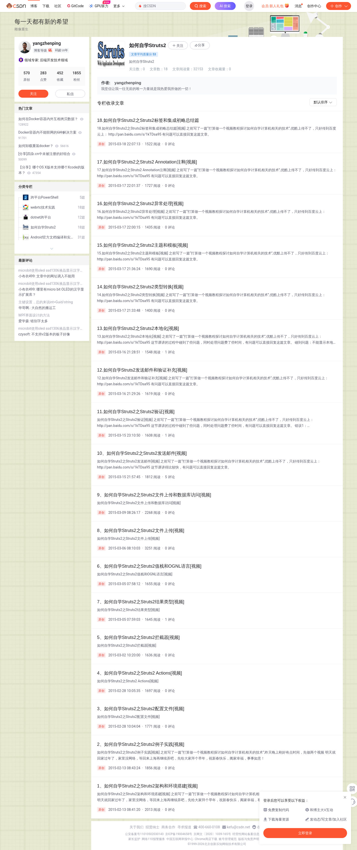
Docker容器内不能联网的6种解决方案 (50, 135)
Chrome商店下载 (206, 839)
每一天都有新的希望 (41, 21)
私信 (70, 94)
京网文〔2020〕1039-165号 (212, 834)
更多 (118, 6)
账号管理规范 (228, 839)
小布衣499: (27, 276)
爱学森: (24, 321)
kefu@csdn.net (238, 827)
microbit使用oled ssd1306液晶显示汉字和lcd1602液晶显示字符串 (51, 270)
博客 (33, 6)
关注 (33, 94)
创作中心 (314, 6)
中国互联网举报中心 (179, 839)
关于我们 (136, 827)
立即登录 (305, 833)
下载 (45, 6)
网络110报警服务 (153, 839)
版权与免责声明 (248, 839)
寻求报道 (184, 827)
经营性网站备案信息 (245, 834)
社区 (57, 6)
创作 (338, 6)
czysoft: (24, 334)
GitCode (75, 5)
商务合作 (168, 827)
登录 (249, 6)
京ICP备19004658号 (178, 834)
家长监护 (134, 839)
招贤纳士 (152, 827)
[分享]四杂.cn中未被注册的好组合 (47, 156)
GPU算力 (99, 4)
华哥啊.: (25, 308)
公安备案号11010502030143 (144, 834)
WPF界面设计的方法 (34, 315)
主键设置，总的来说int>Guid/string (45, 302)
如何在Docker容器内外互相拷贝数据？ (50, 121)
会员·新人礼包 (275, 5)
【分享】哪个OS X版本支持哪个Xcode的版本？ (51, 170)
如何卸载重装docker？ (43, 146)
